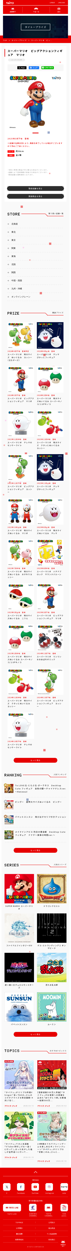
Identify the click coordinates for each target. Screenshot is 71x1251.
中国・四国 (16, 280)
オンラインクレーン (20, 296)
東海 (13, 256)
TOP (5, 40)
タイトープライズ (19, 40)
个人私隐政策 (52, 1234)
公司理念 (19, 1228)
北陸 (13, 264)
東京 (13, 240)
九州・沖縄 (16, 288)
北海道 (14, 224)
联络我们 (51, 1239)
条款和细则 (19, 1239)
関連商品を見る (35, 196)
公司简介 (52, 3)
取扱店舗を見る (35, 188)
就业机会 (51, 1228)
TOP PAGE (19, 1222)
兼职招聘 (19, 1234)
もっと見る (35, 760)
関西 (13, 272)
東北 (13, 232)
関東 (13, 248)
